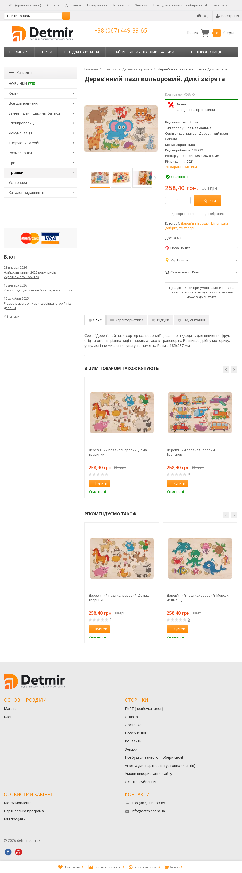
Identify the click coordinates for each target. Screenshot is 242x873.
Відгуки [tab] (160, 320)
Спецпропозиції (205, 52)
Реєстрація (227, 15)
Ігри (12, 162)
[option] (100, 178)
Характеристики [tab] (126, 320)
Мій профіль (14, 819)
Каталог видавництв (26, 192)
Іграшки (16, 172)
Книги (46, 52)
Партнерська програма (24, 810)
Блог (8, 716)
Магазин (11, 708)
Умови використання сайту (148, 773)
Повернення (97, 5)
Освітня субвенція (140, 781)
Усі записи (11, 316)
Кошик (210, 32)
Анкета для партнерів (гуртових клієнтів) (160, 765)
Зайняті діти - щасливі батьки (143, 52)
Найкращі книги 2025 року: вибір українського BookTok (30, 274)
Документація (21, 133)
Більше (220, 5)
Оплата (53, 5)
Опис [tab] (95, 320)
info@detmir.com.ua (148, 810)
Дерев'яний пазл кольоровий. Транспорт (191, 452)
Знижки (141, 5)
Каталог (20, 72)
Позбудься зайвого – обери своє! (180, 5)
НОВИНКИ (18, 52)
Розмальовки (20, 152)
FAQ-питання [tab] (191, 320)
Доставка (73, 5)
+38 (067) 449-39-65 (120, 30)
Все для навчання (81, 52)
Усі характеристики (181, 166)
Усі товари (187, 228)
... (233, 52)
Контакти (121, 5)
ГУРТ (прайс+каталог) (24, 5)
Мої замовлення (18, 802)
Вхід (203, 15)
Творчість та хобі (24, 142)
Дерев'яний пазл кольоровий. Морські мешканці (198, 597)
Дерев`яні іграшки (195, 223)
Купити (207, 200)
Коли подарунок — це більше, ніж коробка (38, 290)
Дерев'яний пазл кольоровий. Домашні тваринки (120, 452)
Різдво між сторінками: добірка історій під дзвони (37, 305)
